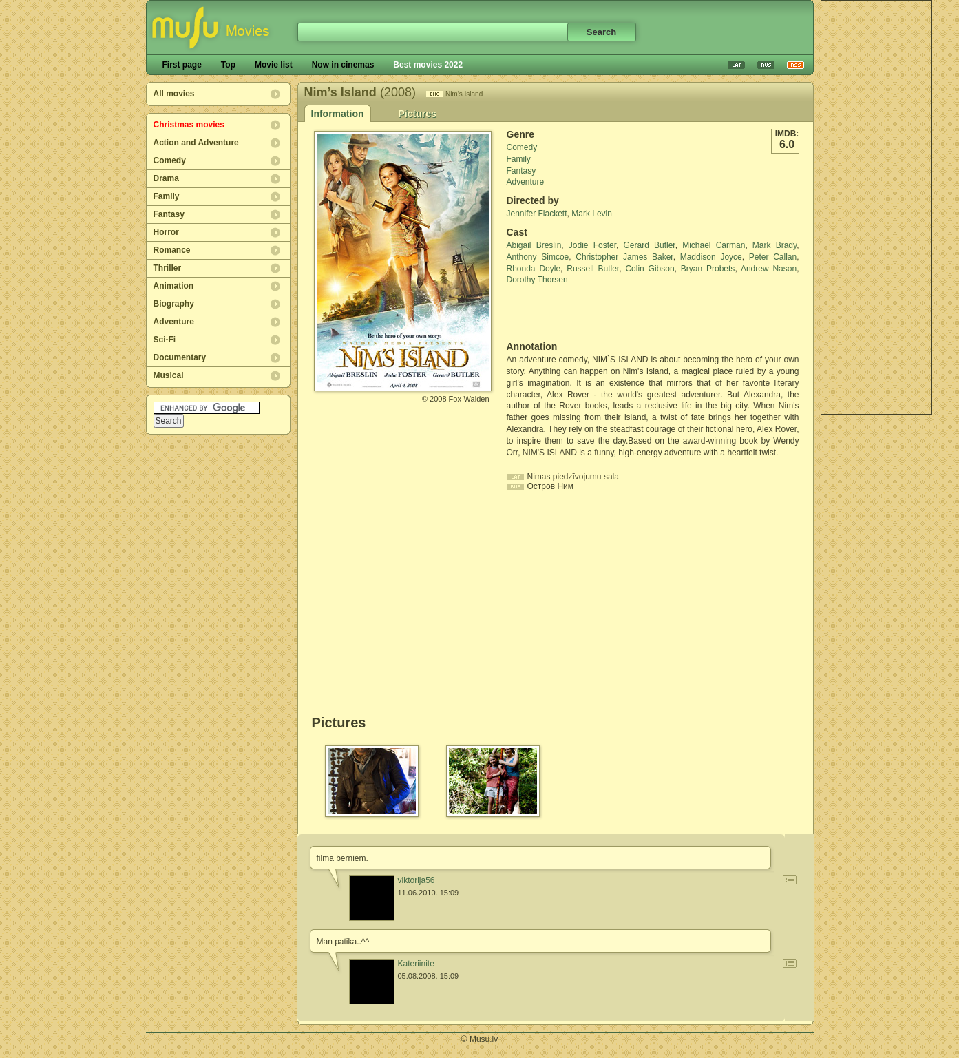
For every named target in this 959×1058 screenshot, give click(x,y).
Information (337, 113)
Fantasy (169, 214)
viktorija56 (416, 880)
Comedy (170, 160)
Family (167, 196)
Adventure (174, 321)
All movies (174, 93)
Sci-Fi (165, 339)
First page (182, 65)
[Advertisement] (876, 207)
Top (228, 65)
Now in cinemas (343, 65)
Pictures (417, 113)
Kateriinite (416, 963)
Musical (169, 375)
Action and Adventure (196, 142)
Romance (172, 250)
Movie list (274, 65)
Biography (174, 304)
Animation (174, 286)
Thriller (168, 268)
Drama (166, 178)
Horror (166, 232)
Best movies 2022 (428, 65)
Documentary (180, 357)
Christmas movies (189, 124)
